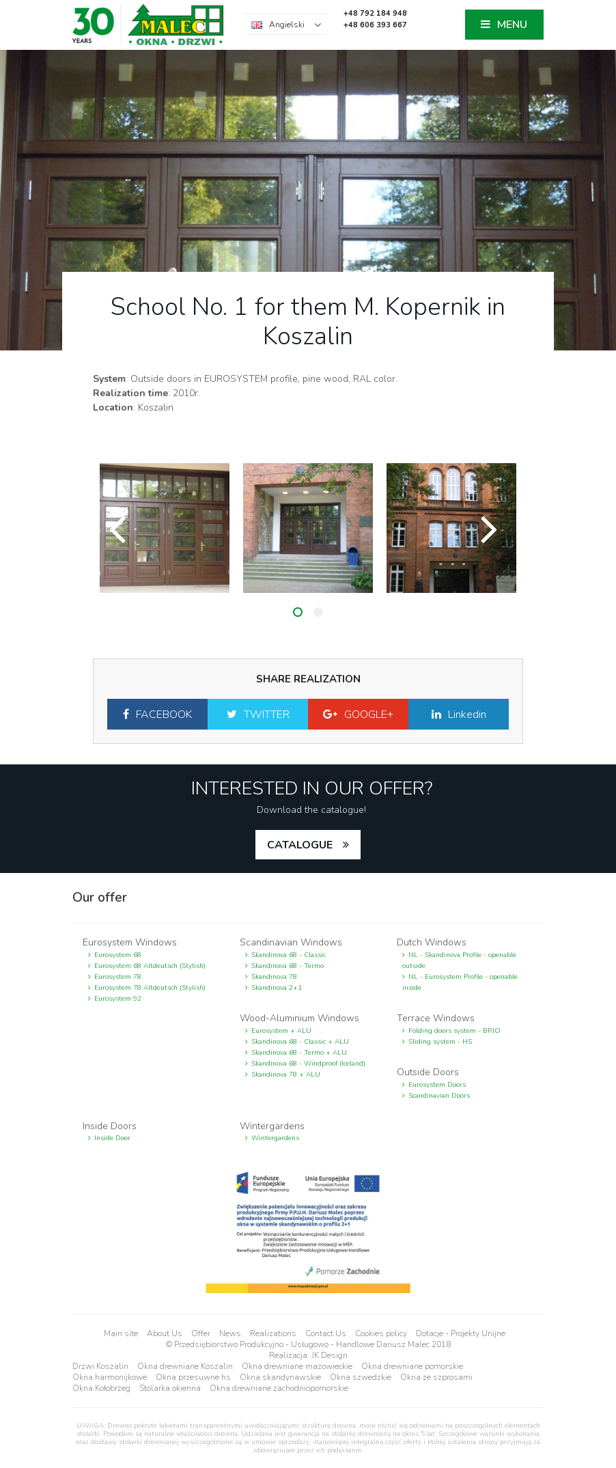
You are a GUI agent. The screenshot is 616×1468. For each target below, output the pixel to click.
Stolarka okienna (170, 1388)
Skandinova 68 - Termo (287, 966)
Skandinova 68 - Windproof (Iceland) (308, 1063)
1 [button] (298, 612)
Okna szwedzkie (360, 1377)
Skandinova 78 (274, 977)
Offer (200, 1333)
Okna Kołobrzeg (101, 1388)
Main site (121, 1333)
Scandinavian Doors (439, 1095)
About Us (164, 1333)
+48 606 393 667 (375, 25)
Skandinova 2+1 (276, 988)
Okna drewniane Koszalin (185, 1366)
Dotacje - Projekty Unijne (460, 1333)
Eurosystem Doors (437, 1085)
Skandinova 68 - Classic (288, 955)
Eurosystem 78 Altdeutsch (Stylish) (150, 988)
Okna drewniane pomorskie (412, 1366)
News (230, 1333)
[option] (164, 528)
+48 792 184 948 (375, 13)
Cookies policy (381, 1333)
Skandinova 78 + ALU (285, 1074)
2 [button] (318, 612)
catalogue (300, 845)
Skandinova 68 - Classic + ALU (300, 1042)
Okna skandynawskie (280, 1377)
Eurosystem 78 (117, 977)
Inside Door (112, 1138)
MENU (511, 25)
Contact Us (325, 1333)
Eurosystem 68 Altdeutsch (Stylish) (150, 966)
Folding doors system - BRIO (454, 1031)
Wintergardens (275, 1138)
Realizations (273, 1333)
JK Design (329, 1355)
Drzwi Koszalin (100, 1366)
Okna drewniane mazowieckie (297, 1366)
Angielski (287, 24)
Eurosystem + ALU (281, 1031)
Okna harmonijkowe (109, 1377)
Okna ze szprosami (436, 1377)
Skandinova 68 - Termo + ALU (299, 1052)
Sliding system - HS (440, 1042)
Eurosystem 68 (117, 955)
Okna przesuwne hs (193, 1377)
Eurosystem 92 (117, 998)
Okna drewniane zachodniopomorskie (279, 1388)
